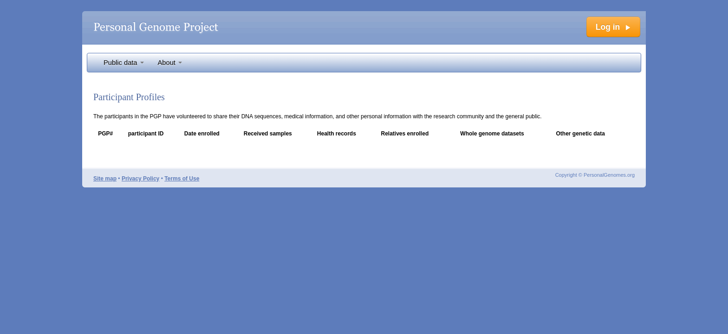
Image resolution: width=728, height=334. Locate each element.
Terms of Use (181, 178)
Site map (105, 178)
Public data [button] (124, 62)
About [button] (170, 62)
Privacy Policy (140, 178)
